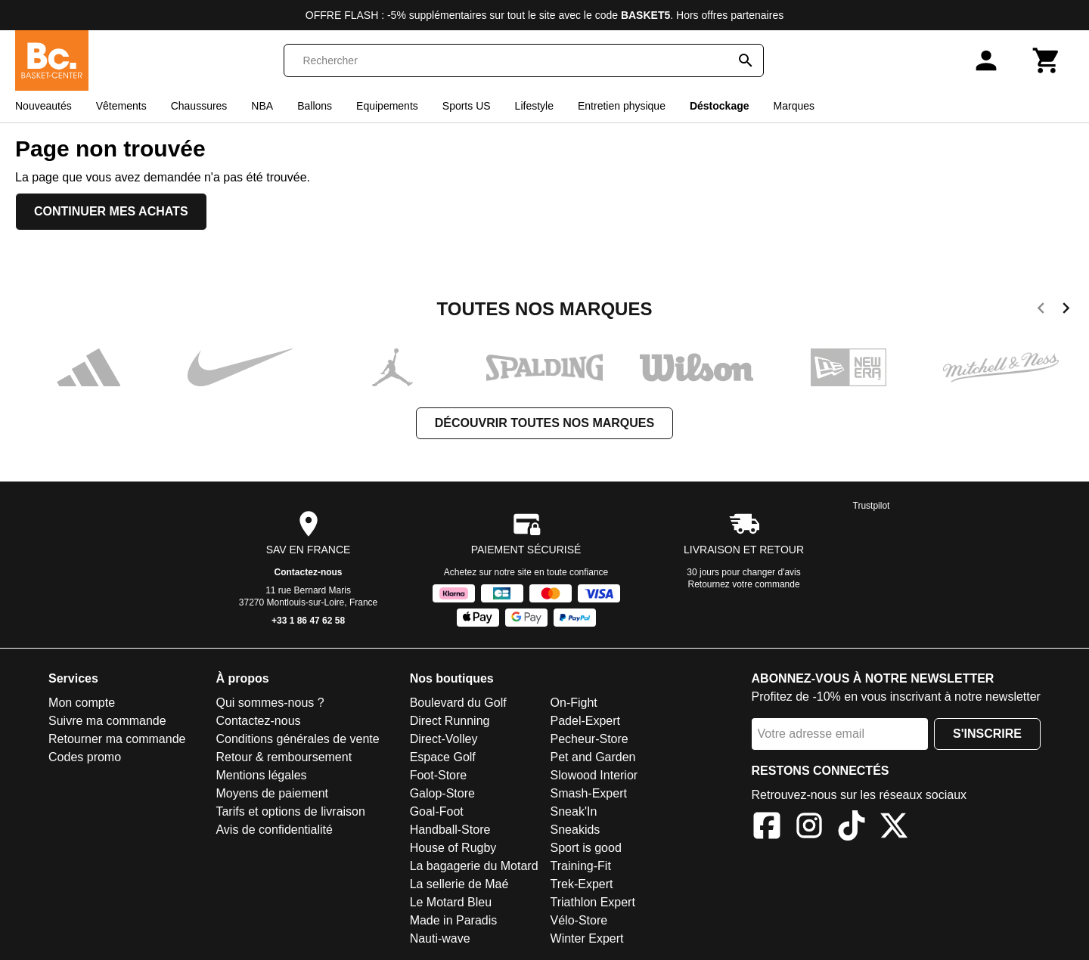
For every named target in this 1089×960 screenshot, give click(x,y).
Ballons (314, 106)
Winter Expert (587, 938)
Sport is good (586, 847)
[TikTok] (851, 828)
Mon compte (81, 702)
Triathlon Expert (593, 902)
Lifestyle (534, 106)
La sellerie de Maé (459, 884)
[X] (894, 828)
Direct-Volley (444, 738)
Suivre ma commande (107, 720)
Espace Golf (443, 757)
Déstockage (719, 106)
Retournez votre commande (744, 584)
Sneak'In (574, 811)
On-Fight (574, 702)
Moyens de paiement (272, 793)
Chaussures (199, 106)
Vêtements (121, 106)
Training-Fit (581, 865)
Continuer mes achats (111, 211)
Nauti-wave (440, 938)
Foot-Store (438, 775)
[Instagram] (809, 828)
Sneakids (575, 829)
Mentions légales (261, 775)
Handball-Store (450, 829)
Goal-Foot (437, 811)
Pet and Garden (593, 757)
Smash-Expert (589, 793)
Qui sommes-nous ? (270, 702)
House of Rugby (453, 847)
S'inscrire (987, 733)
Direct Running (450, 720)
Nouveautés (43, 106)
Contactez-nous (309, 572)
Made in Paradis (454, 920)
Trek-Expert (582, 884)
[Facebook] (767, 828)
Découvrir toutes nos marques (544, 423)
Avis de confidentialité (274, 829)
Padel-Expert (586, 720)
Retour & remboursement (284, 757)
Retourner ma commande (116, 738)
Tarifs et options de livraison (290, 811)
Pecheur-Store (589, 738)
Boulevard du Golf (458, 702)
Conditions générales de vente (297, 738)
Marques (794, 106)
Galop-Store (442, 793)
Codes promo (84, 757)
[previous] (1041, 310)
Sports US (466, 106)
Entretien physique (622, 106)
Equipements (387, 106)
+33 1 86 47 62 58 (308, 620)
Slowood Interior (594, 775)
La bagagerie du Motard (474, 865)
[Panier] (1047, 60)
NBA (262, 106)
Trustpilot (871, 505)
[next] (1066, 310)
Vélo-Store (579, 920)
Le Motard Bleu (451, 902)
